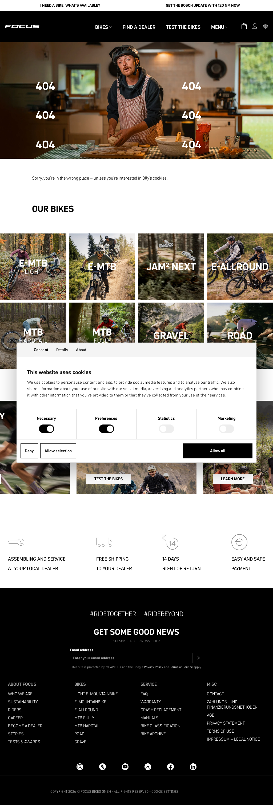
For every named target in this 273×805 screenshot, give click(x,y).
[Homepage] (30, 20)
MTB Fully (84, 715)
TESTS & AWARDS (24, 739)
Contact (215, 691)
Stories (16, 731)
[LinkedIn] (193, 763)
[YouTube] (125, 763)
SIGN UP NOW (33, 479)
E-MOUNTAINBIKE (90, 699)
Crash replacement (160, 707)
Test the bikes (175, 21)
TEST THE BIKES (128, 479)
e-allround (86, 707)
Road (79, 731)
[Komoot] (147, 763)
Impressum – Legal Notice (233, 736)
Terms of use (220, 728)
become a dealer (25, 723)
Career (15, 715)
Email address (81, 647)
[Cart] (235, 20)
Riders (15, 707)
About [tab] (81, 349)
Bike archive (153, 731)
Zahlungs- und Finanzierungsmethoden (232, 701)
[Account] (246, 20)
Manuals (149, 715)
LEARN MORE (218, 479)
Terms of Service (181, 664)
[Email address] (136, 655)
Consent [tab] (41, 349)
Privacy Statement (226, 720)
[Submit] (197, 655)
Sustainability (23, 699)
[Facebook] (170, 763)
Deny (29, 451)
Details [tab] (62, 349)
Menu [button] (211, 21)
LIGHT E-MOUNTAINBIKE (96, 691)
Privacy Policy (153, 664)
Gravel (81, 739)
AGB (211, 712)
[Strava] (102, 763)
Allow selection (58, 451)
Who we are (20, 691)
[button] (257, 20)
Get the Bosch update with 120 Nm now (203, 5)
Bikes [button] (95, 21)
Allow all (217, 451)
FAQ (144, 691)
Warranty (150, 699)
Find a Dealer (130, 21)
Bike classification (160, 723)
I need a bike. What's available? (70, 5)
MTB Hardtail (87, 723)
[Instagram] (80, 763)
